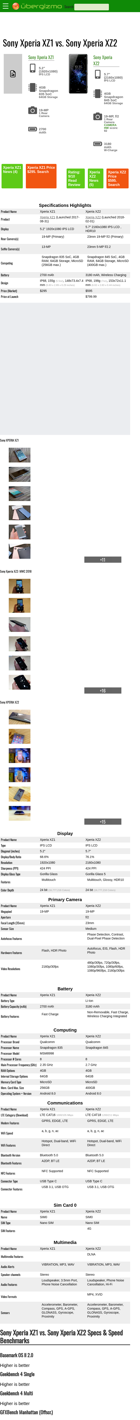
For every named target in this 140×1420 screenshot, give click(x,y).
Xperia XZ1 (45, 57)
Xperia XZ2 (102, 60)
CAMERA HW (110, 126)
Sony (32, 57)
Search (68, 6)
